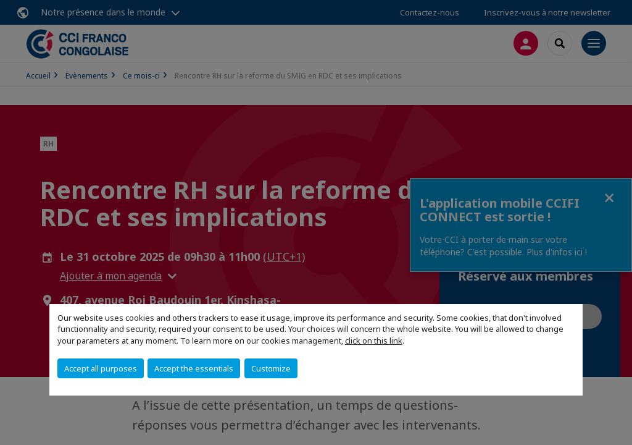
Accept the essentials (193, 368)
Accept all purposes (100, 368)
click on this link (373, 340)
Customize (271, 368)
